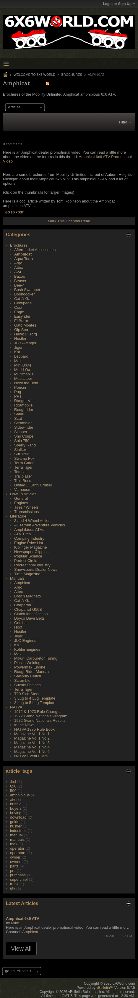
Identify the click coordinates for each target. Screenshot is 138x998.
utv (12, 888)
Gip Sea (21, 329)
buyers (16, 808)
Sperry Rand (25, 445)
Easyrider (22, 316)
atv (12, 799)
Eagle (19, 312)
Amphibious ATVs (29, 529)
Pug (17, 392)
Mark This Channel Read (69, 221)
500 (13, 790)
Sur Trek (21, 454)
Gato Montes (25, 325)
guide (15, 821)
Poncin (20, 387)
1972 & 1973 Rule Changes (37, 711)
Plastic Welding (27, 662)
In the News (24, 725)
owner (15, 857)
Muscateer (23, 378)
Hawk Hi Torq (25, 334)
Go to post (14, 212)
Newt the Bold (26, 383)
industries (18, 830)
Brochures (71, 74)
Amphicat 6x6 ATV (22, 918)
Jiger (18, 347)
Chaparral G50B (28, 609)
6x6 (13, 786)
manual (16, 835)
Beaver (20, 281)
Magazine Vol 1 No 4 (32, 747)
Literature (18, 516)
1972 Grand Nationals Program (40, 716)
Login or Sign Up (119, 4)
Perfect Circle (25, 560)
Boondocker (24, 294)
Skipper (20, 432)
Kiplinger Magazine (30, 547)
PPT (18, 396)
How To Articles (23, 494)
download (18, 817)
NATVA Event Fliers (31, 756)
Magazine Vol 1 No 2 (32, 738)
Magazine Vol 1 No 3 (32, 742)
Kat (17, 352)
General (21, 498)
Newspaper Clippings (32, 551)
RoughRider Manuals (32, 671)
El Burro (21, 321)
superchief (19, 879)
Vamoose (22, 489)
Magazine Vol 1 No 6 (32, 751)
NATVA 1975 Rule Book (34, 729)
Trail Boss (22, 480)
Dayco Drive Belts (29, 618)
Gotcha (20, 623)
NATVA (16, 707)
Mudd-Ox (22, 369)
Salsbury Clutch (27, 676)
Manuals (17, 578)
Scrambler (23, 423)
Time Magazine (27, 574)
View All (21, 948)
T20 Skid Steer (27, 694)
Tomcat (20, 472)
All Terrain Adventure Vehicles (39, 525)
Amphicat (23, 254)
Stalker (20, 449)
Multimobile (24, 374)
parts (14, 866)
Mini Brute (23, 365)
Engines (21, 503)
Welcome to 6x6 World (34, 74)
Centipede (23, 303)
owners (16, 861)
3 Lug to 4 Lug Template (34, 698)
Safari (19, 414)
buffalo (16, 804)
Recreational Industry (32, 565)
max (13, 844)
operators (18, 853)
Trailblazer (23, 476)
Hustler (20, 338)
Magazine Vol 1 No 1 (32, 734)
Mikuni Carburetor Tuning (35, 658)
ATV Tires (22, 534)
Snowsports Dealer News (35, 569)
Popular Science (28, 556)
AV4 (17, 272)
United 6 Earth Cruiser (33, 485)
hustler (16, 826)
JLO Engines (25, 640)
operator (17, 848)
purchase (18, 875)
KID (17, 645)
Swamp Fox (24, 458)
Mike (15, 923)
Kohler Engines (27, 649)
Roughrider (23, 409)
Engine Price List (28, 543)
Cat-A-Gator (24, 298)
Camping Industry (29, 538)
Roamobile (23, 405)
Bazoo (19, 276)
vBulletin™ (104, 988)
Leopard (21, 356)
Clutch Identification (31, 614)
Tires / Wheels (26, 507)
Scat (18, 418)
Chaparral (22, 605)
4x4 (13, 782)
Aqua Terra (23, 258)
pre (13, 870)
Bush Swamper (27, 289)
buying (15, 813)
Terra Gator (24, 463)
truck (14, 884)
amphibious (20, 795)
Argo (18, 263)
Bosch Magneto (27, 596)
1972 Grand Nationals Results (39, 720)
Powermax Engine (30, 667)
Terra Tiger (23, 467)
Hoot (18, 627)
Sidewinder (23, 427)
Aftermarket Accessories (35, 250)
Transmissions (26, 512)
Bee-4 (19, 285)
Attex (18, 267)
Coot (18, 307)
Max (18, 361)
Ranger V (22, 400)
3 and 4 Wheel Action (32, 520)
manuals (17, 839)
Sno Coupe (23, 436)
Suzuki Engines (27, 685)
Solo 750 (21, 440)
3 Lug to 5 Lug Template (34, 702)
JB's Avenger (25, 343)
